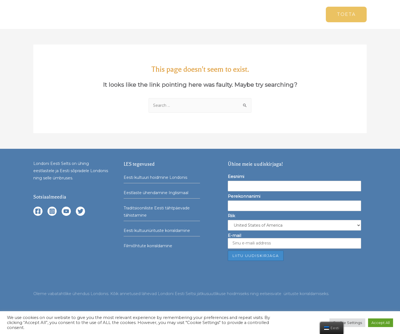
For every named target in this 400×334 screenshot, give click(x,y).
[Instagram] (52, 211)
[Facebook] (37, 211)
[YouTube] (66, 211)
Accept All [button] (380, 322)
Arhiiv (280, 14)
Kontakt (306, 14)
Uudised (204, 14)
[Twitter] (80, 211)
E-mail (294, 241)
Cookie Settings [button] (347, 322)
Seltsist (256, 14)
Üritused (227, 14)
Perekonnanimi (244, 196)
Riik (231, 215)
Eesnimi (236, 176)
